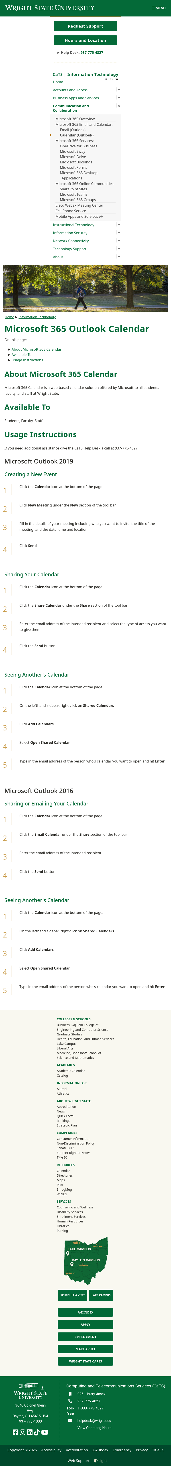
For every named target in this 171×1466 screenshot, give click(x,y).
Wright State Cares (85, 1361)
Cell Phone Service (70, 210)
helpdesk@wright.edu (94, 1421)
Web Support (79, 1460)
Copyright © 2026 (22, 1450)
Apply (85, 1324)
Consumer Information (73, 1139)
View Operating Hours (94, 1428)
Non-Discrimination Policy (76, 1143)
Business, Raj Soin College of (77, 1025)
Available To (21, 354)
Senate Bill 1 (66, 1148)
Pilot (60, 1185)
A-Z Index (85, 1312)
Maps (61, 1180)
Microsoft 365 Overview (75, 118)
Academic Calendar (71, 1071)
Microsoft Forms (73, 167)
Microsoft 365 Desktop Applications (79, 175)
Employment (85, 1337)
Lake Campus (66, 1043)
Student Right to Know (73, 1153)
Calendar (63, 1171)
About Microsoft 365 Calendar (36, 349)
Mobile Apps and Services (79, 216)
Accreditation (66, 1106)
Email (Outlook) (73, 129)
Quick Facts (65, 1116)
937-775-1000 (30, 1421)
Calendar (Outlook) (77, 135)
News (61, 1111)
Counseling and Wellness (75, 1207)
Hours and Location (85, 40)
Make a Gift (85, 1349)
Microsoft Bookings (76, 162)
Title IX (62, 1157)
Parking (62, 1230)
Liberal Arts (65, 1048)
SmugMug (70, 1189)
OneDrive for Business (78, 146)
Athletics (69, 1093)
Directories (65, 1175)
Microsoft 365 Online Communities (84, 183)
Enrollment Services (71, 1216)
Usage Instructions (27, 360)
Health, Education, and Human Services (85, 1039)
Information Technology (37, 317)
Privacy (142, 1450)
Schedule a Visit (73, 1295)
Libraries (63, 1226)
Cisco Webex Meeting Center (79, 205)
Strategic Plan (67, 1125)
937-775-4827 (92, 52)
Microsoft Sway (72, 151)
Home (58, 81)
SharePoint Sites (73, 189)
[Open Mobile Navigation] (158, 8)
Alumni (68, 1088)
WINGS (62, 1194)
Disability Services (70, 1212)
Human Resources (70, 1221)
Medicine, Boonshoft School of (79, 1053)
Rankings (63, 1120)
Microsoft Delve (73, 156)
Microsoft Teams (73, 194)
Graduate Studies (69, 1034)
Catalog (62, 1075)
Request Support (85, 26)
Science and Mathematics (75, 1057)
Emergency (122, 1450)
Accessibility (51, 1450)
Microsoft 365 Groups (78, 199)
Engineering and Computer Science (82, 1029)
